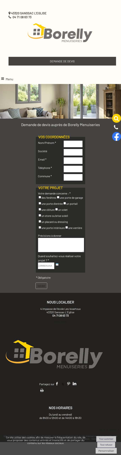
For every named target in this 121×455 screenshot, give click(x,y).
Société (42, 151)
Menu (9, 79)
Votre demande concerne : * (54, 193)
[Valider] (41, 288)
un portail (72, 203)
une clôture (48, 209)
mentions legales (109, 432)
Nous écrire (60, 324)
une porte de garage (71, 197)
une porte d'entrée (52, 203)
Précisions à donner (49, 235)
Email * (42, 159)
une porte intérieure (53, 227)
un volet (63, 209)
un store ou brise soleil (55, 215)
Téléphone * (45, 167)
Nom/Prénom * (47, 142)
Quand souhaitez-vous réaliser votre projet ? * (59, 261)
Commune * (45, 176)
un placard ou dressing (55, 221)
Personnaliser (106, 450)
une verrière (75, 227)
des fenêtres (49, 197)
